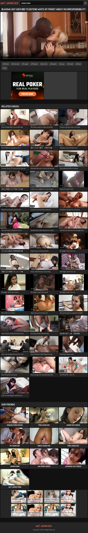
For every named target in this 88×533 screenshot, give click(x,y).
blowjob (35, 64)
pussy (62, 64)
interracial (16, 64)
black (79, 64)
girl (6, 68)
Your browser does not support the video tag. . (44, 36)
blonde (7, 64)
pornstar (44, 64)
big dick (54, 64)
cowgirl (26, 64)
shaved (71, 64)
